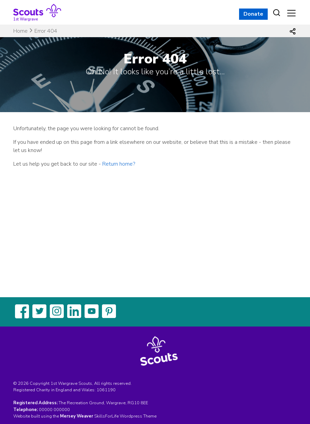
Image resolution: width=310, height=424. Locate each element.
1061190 (106, 390)
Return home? (118, 164)
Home (20, 31)
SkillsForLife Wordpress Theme (125, 416)
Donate (253, 14)
